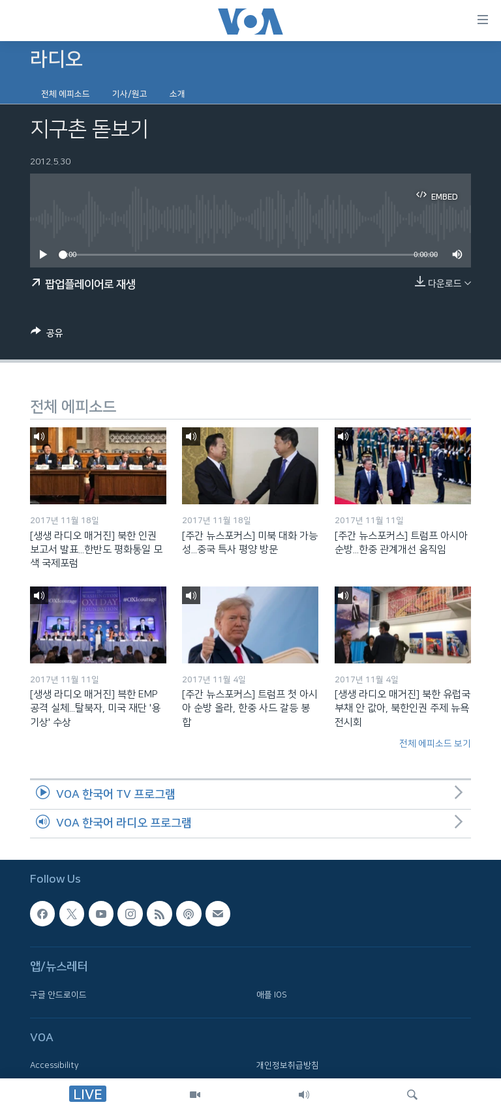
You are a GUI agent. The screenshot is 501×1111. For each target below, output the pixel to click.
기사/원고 (129, 94)
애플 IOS (271, 994)
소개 (177, 94)
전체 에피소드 (65, 94)
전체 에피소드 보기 (435, 743)
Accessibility (54, 1066)
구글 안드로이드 (58, 994)
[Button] (47, 335)
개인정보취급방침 (287, 1066)
